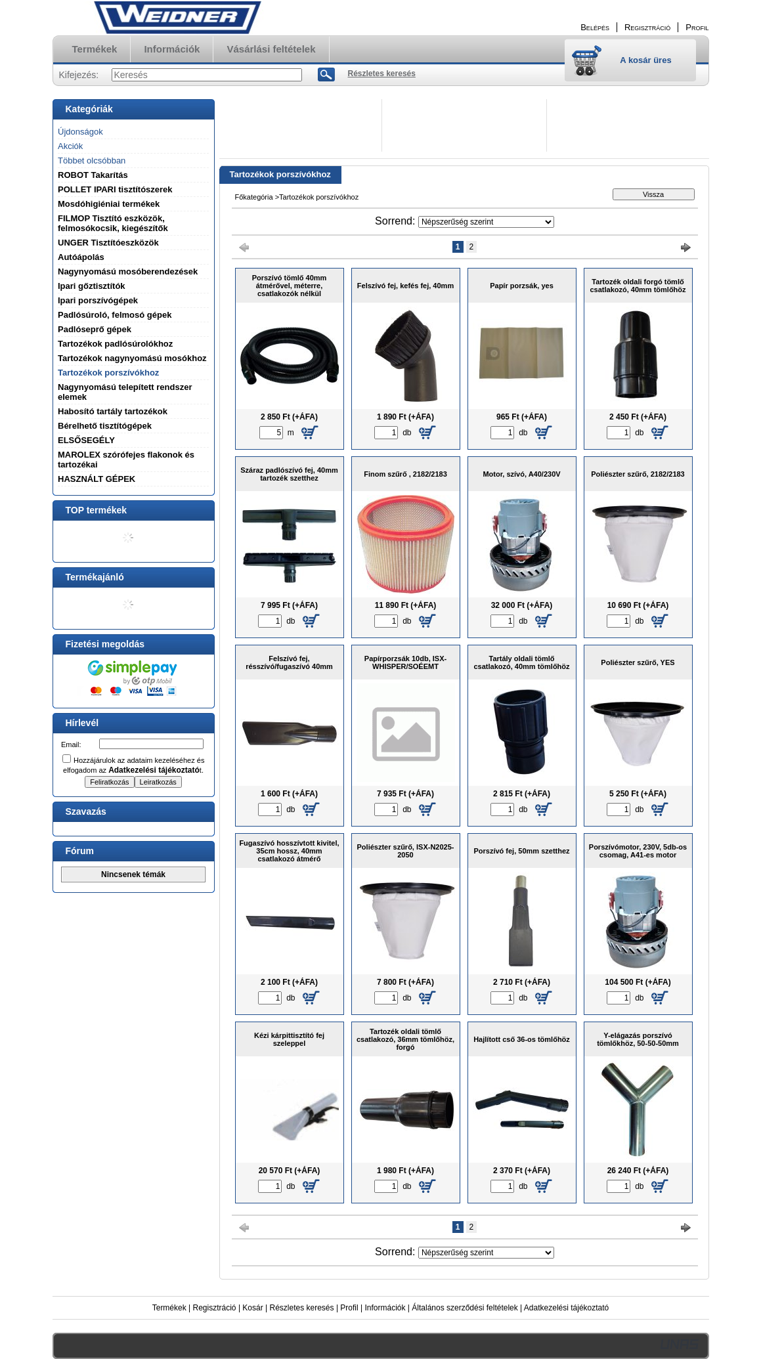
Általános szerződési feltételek (464, 1307)
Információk (384, 1307)
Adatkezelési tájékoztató (566, 1307)
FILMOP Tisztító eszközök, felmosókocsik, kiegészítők (113, 223)
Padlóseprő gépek (94, 329)
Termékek (169, 1307)
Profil (349, 1307)
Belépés (594, 27)
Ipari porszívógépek (98, 300)
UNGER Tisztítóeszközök (108, 243)
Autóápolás (81, 257)
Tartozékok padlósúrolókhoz (115, 344)
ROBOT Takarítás (93, 175)
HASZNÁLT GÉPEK (96, 479)
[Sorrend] (486, 222)
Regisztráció (214, 1307)
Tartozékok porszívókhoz (108, 373)
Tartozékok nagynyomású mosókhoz (132, 358)
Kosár (252, 1307)
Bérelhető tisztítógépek (105, 426)
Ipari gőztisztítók (91, 286)
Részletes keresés (302, 1307)
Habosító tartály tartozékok (112, 411)
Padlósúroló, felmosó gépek (114, 315)
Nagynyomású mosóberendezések (128, 271)
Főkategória (254, 197)
